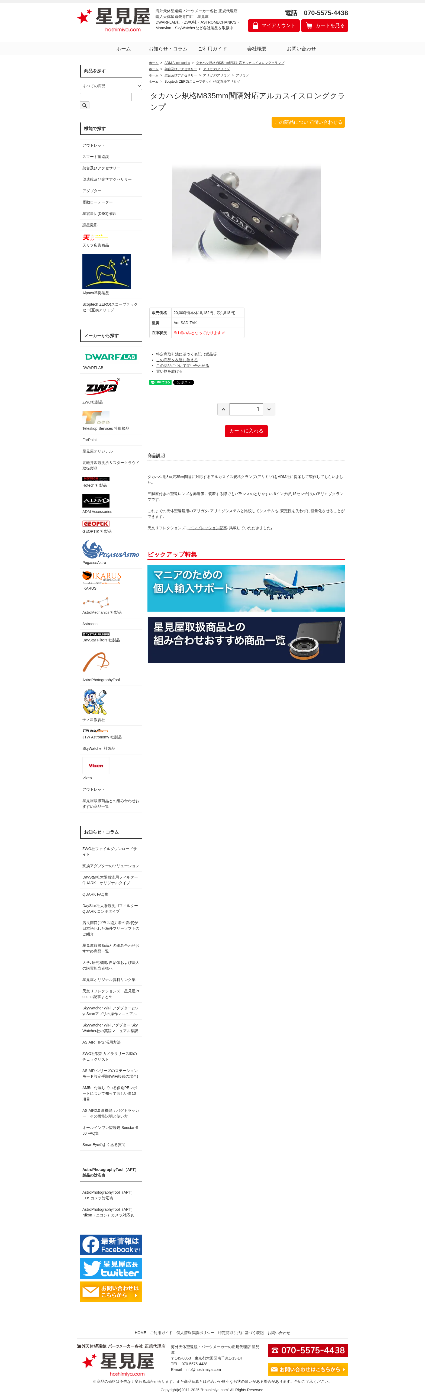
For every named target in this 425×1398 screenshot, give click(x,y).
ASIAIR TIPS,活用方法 (101, 1042)
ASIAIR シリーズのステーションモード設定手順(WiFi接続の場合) (110, 1073)
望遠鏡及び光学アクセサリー (107, 179)
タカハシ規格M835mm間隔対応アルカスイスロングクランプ (240, 63)
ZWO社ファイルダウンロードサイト (109, 852)
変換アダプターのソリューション (110, 866)
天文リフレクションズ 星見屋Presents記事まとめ (110, 994)
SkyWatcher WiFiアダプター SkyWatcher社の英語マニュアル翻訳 (110, 1028)
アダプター (91, 191)
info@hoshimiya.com (203, 1369)
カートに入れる (246, 431)
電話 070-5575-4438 (316, 13)
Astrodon (90, 624)
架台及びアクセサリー (101, 168)
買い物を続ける (169, 371)
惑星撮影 (90, 225)
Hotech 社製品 (96, 482)
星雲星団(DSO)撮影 (99, 213)
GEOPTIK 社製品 (97, 527)
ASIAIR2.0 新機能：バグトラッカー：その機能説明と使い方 (110, 1113)
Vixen (96, 768)
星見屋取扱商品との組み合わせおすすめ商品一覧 (110, 948)
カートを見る (330, 25)
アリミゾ (242, 75)
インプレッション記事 (208, 528)
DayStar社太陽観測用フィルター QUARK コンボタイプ (110, 908)
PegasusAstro (110, 552)
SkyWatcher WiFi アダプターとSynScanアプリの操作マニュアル (110, 1011)
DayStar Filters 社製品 (101, 637)
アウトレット (93, 145)
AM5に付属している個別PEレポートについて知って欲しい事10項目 (109, 1093)
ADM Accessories (97, 504)
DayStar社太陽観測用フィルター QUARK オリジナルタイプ (110, 880)
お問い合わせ (301, 48)
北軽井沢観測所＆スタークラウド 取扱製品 (110, 465)
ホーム (123, 48)
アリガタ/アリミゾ (216, 69)
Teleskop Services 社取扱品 (105, 421)
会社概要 (257, 48)
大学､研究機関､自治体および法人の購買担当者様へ (110, 965)
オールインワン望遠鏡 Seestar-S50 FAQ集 (110, 1130)
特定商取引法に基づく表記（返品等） (188, 354)
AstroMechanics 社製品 (102, 606)
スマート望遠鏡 (95, 156)
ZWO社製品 (101, 390)
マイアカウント (279, 25)
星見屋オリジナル (97, 451)
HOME (140, 1333)
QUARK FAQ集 (95, 894)
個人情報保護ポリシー (195, 1333)
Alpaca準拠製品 (106, 274)
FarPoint (89, 440)
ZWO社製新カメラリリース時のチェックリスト (109, 1056)
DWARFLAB (110, 360)
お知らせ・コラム (168, 48)
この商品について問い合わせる (308, 122)
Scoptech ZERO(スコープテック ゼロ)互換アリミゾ (110, 307)
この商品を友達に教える (177, 360)
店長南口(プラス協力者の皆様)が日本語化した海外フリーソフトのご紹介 (110, 928)
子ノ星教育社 (94, 705)
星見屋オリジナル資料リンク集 (109, 979)
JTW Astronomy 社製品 (102, 733)
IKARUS (101, 580)
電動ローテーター (97, 202)
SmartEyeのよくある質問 (103, 1144)
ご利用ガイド (212, 48)
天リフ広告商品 (96, 240)
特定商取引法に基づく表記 (241, 1333)
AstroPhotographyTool (101, 665)
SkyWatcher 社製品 (98, 748)
